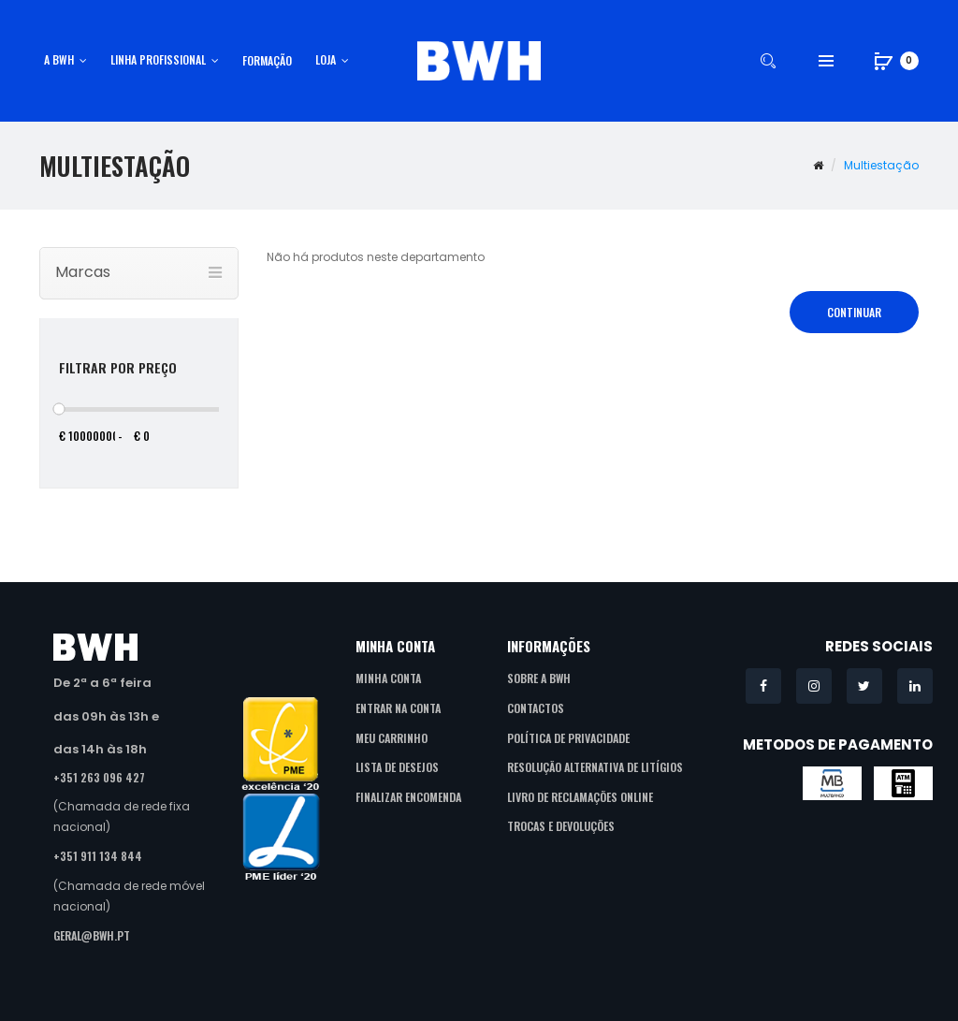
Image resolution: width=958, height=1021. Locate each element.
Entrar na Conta (398, 708)
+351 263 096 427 (99, 777)
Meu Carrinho (392, 738)
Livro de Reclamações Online (580, 797)
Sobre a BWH (539, 678)
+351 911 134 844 (97, 856)
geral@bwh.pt (91, 935)
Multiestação (881, 165)
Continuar (854, 312)
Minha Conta (388, 678)
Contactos (535, 708)
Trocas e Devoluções (561, 826)
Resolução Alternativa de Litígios (595, 767)
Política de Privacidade (568, 738)
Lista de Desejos (397, 767)
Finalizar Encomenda (408, 797)
